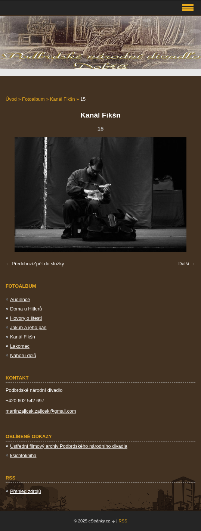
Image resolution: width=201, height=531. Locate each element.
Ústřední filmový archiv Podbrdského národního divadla (68, 446)
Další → (186, 263)
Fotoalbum (33, 99)
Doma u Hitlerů (26, 309)
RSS (123, 521)
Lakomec (20, 346)
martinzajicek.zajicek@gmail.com (41, 411)
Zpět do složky (48, 263)
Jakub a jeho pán (28, 327)
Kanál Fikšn (62, 99)
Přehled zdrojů (25, 491)
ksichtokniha (23, 455)
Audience (20, 299)
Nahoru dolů (23, 355)
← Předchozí (19, 263)
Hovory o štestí (26, 318)
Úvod (11, 99)
